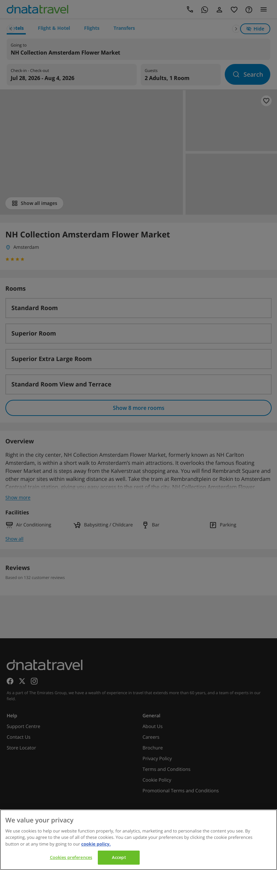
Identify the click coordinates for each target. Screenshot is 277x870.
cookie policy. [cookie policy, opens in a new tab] (96, 844)
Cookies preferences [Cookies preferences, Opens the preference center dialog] (71, 857)
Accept (119, 857)
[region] (138, 839)
